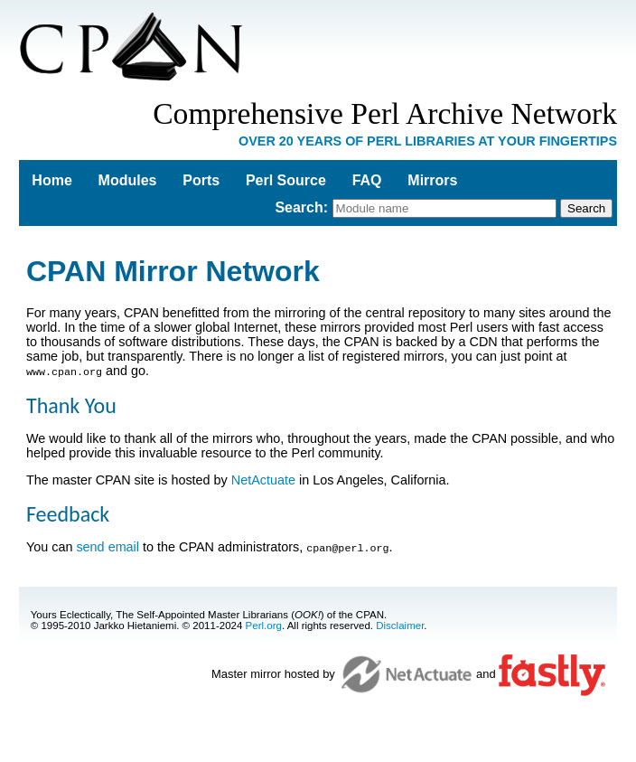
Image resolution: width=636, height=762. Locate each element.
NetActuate (263, 479)
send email (107, 546)
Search (299, 207)
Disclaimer (400, 623)
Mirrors (432, 180)
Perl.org (264, 623)
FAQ (367, 180)
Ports (201, 180)
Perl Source (286, 180)
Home (51, 180)
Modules (127, 180)
